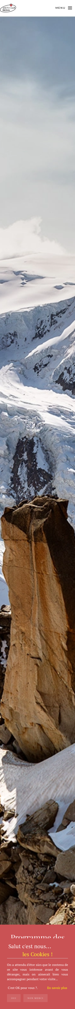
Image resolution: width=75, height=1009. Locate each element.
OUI (13, 998)
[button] (63, 8)
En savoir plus (57, 988)
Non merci (35, 998)
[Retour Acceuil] (8, 8)
